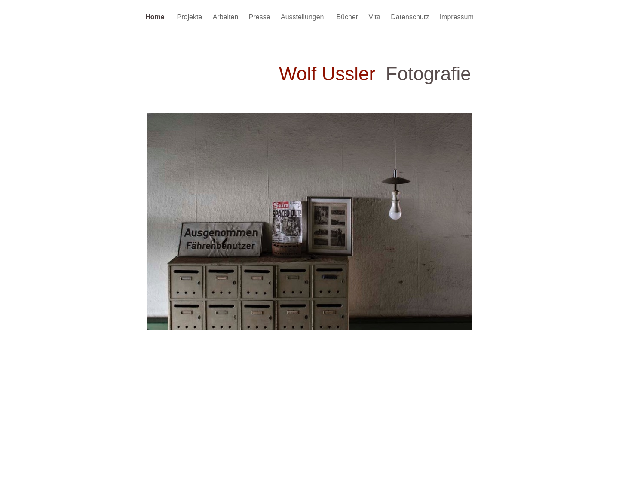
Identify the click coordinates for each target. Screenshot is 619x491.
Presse (260, 17)
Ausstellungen (304, 17)
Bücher (348, 17)
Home (156, 17)
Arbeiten (226, 17)
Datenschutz (411, 17)
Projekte (190, 17)
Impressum (457, 17)
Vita (376, 17)
